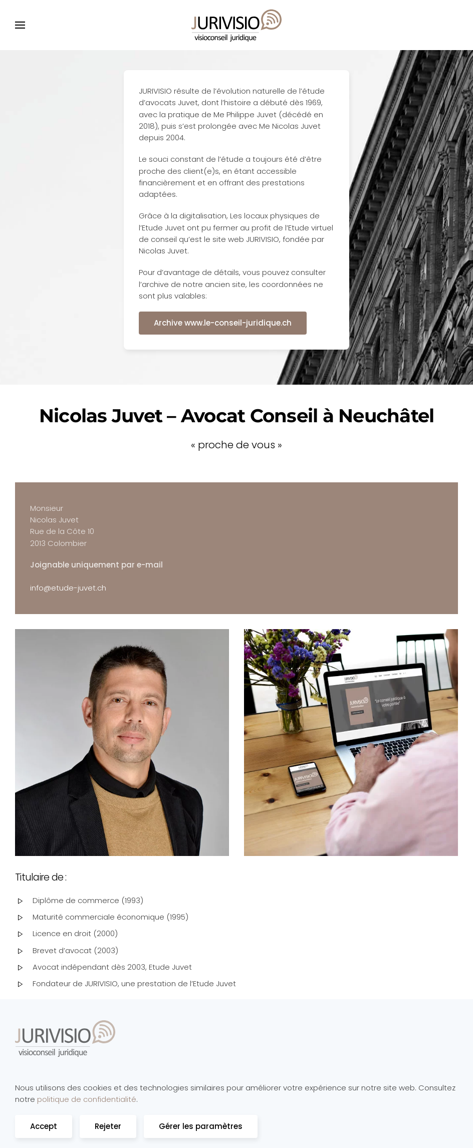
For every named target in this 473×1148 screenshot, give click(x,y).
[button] (20, 25)
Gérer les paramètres (201, 1126)
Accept (43, 1126)
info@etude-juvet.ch (68, 588)
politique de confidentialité (86, 1099)
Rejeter (108, 1126)
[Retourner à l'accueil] (236, 25)
